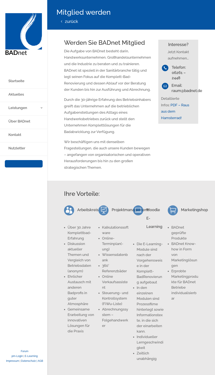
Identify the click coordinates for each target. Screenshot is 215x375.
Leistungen (17, 91)
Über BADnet (19, 105)
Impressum (12, 360)
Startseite (16, 64)
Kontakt (14, 118)
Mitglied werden (22, 146)
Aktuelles (16, 78)
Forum (24, 351)
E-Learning (31, 356)
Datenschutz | (29, 360)
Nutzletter (16, 131)
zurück (71, 21)
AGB (40, 360)
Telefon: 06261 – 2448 (179, 72)
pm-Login (17, 356)
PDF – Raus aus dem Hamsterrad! (175, 111)
